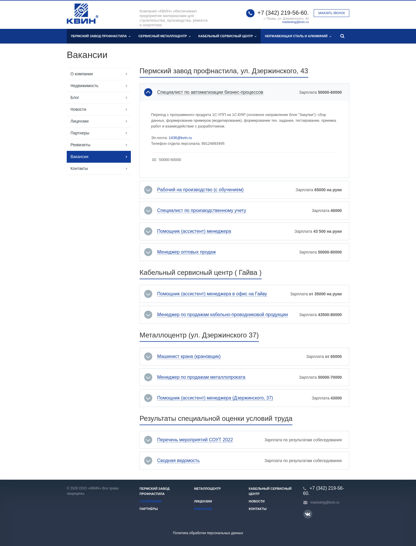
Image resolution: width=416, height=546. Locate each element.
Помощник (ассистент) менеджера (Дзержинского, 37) (215, 398)
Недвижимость (84, 85)
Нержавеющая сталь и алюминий (298, 36)
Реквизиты (80, 144)
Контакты (79, 168)
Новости (78, 109)
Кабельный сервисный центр (227, 36)
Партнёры (149, 509)
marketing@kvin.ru (295, 22)
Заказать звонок (331, 13)
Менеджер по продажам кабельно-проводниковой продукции (222, 314)
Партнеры (79, 133)
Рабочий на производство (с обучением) (200, 189)
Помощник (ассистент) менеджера (194, 231)
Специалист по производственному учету (201, 210)
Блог (74, 97)
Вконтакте (307, 513)
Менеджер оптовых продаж (186, 252)
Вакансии (79, 156)
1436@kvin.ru (180, 138)
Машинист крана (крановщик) (189, 356)
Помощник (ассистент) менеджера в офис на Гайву (212, 294)
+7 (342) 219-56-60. (283, 13)
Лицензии (79, 121)
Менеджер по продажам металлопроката (201, 377)
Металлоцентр (207, 488)
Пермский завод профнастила (100, 36)
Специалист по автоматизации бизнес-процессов (210, 92)
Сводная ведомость (178, 460)
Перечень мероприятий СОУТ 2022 (195, 439)
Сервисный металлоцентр (164, 36)
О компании (81, 74)
